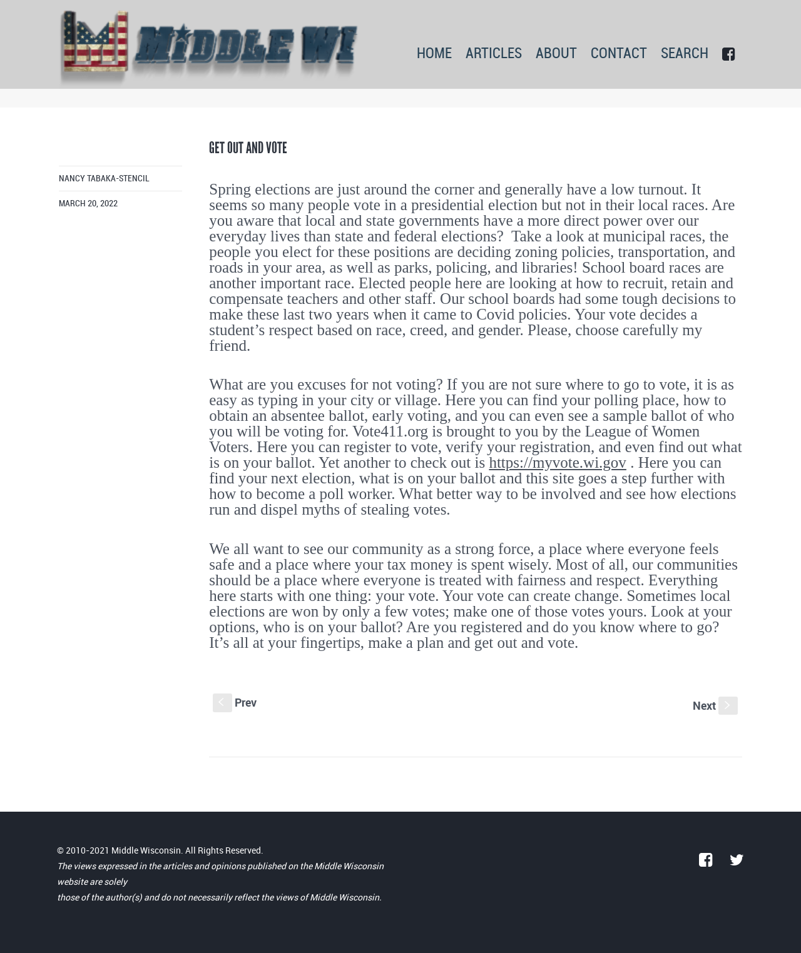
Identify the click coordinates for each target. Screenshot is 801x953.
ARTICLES (494, 54)
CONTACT (619, 54)
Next (715, 705)
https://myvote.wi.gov (557, 462)
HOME (434, 54)
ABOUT (556, 54)
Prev (235, 702)
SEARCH (684, 54)
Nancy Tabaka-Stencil (104, 178)
